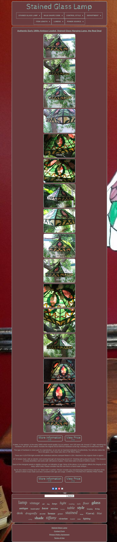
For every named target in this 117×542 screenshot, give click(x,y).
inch (79, 504)
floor (86, 503)
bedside (63, 509)
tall (43, 504)
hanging (90, 509)
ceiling (30, 519)
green (60, 514)
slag (48, 504)
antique (23, 508)
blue (99, 513)
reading (71, 504)
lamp (22, 502)
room (79, 519)
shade (39, 518)
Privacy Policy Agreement (59, 535)
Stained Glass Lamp (59, 528)
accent (42, 513)
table (71, 508)
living (97, 509)
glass (96, 502)
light (63, 503)
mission (54, 508)
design (81, 514)
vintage (35, 503)
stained (71, 512)
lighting (86, 518)
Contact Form (59, 531)
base (45, 508)
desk (20, 513)
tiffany (51, 517)
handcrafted (35, 509)
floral (90, 513)
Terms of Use (59, 538)
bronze (51, 513)
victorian (63, 518)
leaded (72, 519)
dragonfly (31, 513)
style (80, 507)
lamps (54, 504)
